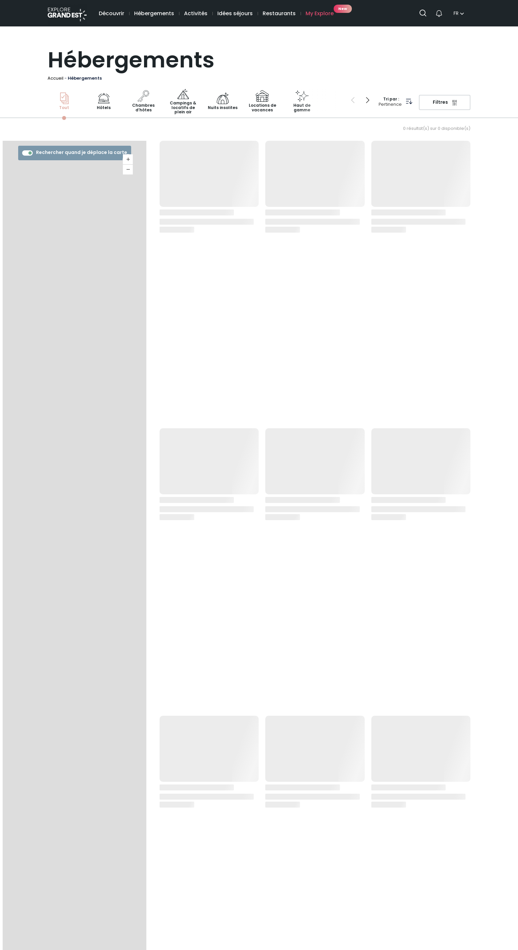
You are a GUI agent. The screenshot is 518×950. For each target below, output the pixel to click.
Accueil (55, 78)
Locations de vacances (262, 102)
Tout (64, 102)
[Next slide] (367, 100)
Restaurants (279, 14)
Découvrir (111, 14)
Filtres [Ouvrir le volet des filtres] (440, 102)
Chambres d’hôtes (143, 102)
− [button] (128, 169)
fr (456, 14)
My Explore (320, 14)
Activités (195, 14)
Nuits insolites (223, 102)
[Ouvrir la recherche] (425, 13)
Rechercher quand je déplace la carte (74, 153)
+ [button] (128, 159)
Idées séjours (235, 14)
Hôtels (104, 102)
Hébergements (154, 14)
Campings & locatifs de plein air (183, 102)
